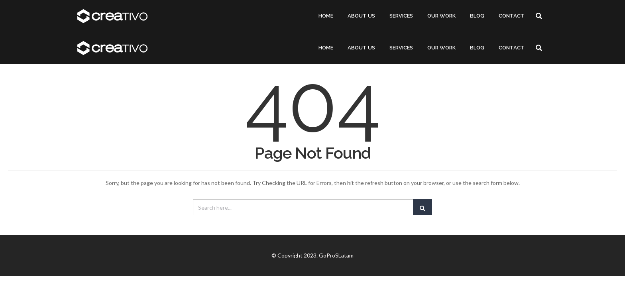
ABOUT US (361, 16)
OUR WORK (441, 16)
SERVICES (401, 16)
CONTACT (512, 16)
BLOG (477, 16)
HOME (325, 16)
